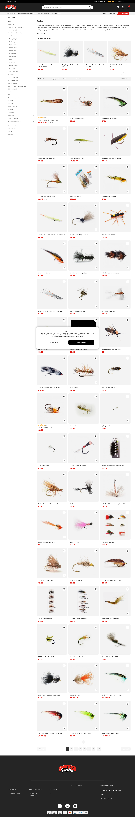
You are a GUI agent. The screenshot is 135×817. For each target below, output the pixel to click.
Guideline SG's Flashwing (109, 196)
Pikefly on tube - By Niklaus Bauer (48, 120)
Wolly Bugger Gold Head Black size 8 (71, 65)
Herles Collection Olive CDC (110, 657)
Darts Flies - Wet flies (108, 542)
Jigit (9, 95)
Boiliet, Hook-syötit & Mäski (20, 27)
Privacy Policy (64, 336)
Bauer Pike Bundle (75, 196)
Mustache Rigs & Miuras (15, 98)
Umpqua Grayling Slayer (45, 427)
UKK (50, 793)
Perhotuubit (12, 50)
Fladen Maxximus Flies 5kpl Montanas (113, 465)
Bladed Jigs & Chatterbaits (15, 33)
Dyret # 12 (73, 426)
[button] (117, 1)
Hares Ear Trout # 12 (76, 580)
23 (99, 749)
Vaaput (20, 131)
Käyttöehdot (12, 789)
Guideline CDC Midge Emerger (79, 234)
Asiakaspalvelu (98, 1)
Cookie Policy (79, 336)
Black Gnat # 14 (74, 504)
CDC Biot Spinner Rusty (109, 311)
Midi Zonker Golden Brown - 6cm (111, 580)
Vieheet (13, 17)
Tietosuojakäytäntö (14, 793)
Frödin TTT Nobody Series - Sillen (111, 695)
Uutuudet (103, 13)
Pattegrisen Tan (42, 349)
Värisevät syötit (12, 126)
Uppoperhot (12, 45)
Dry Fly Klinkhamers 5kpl (45, 618)
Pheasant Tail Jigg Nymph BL (46, 158)
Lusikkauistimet (12, 106)
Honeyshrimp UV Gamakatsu (110, 618)
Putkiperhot (12, 53)
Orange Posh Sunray (44, 273)
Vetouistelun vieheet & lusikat (20, 121)
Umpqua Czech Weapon (77, 118)
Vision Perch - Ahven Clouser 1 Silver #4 (95, 65)
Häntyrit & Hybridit (13, 118)
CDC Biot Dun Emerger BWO (46, 196)
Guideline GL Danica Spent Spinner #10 (113, 504)
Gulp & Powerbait (13, 77)
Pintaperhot (12, 56)
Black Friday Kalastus (107, 799)
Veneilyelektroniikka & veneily (26, 13)
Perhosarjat (12, 42)
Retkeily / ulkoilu (56, 13)
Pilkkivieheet (20, 101)
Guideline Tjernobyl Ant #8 (109, 234)
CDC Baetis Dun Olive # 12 (46, 657)
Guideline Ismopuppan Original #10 (112, 158)
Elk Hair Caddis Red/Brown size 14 (119, 65)
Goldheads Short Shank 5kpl (78, 618)
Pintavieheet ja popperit (15, 129)
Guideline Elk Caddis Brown (46, 580)
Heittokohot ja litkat (20, 30)
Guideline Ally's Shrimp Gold (46, 542)
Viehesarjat (20, 24)
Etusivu (8, 17)
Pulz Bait (10, 104)
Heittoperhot (11, 112)
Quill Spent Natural (43, 465)
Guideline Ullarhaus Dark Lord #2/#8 (49, 387)
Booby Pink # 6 (74, 542)
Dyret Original (74, 387)
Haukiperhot (12, 47)
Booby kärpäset (14, 39)
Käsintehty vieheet (20, 80)
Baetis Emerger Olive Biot (77, 311)
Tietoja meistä (53, 789)
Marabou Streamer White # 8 (78, 349)
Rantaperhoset (13, 65)
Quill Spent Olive (106, 426)
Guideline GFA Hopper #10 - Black (112, 349)
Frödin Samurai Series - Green (110, 733)
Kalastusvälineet (10, 13)
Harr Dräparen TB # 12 (76, 657)
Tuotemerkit (112, 13)
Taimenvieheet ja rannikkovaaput (20, 86)
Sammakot (11, 74)
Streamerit (12, 62)
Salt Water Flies (13, 71)
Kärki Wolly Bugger (75, 695)
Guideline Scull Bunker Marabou (111, 273)
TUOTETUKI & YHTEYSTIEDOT (33, 794)
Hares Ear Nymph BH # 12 (109, 387)
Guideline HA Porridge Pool (109, 118)
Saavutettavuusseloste (35, 789)
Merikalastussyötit (20, 83)
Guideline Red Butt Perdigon (78, 465)
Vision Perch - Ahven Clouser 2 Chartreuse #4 (47, 65)
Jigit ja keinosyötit (20, 89)
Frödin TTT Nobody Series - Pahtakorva (50, 733)
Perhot (20, 36)
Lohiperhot (12, 68)
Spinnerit (20, 109)
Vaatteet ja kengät (43, 13)
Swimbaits (20, 115)
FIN (11, 1)
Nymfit (11, 59)
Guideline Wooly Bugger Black (78, 273)
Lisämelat (10, 134)
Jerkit (9, 92)
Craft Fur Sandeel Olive (76, 158)
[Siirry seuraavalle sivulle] (126, 749)
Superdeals (123, 13)
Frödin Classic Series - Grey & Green (80, 733)
